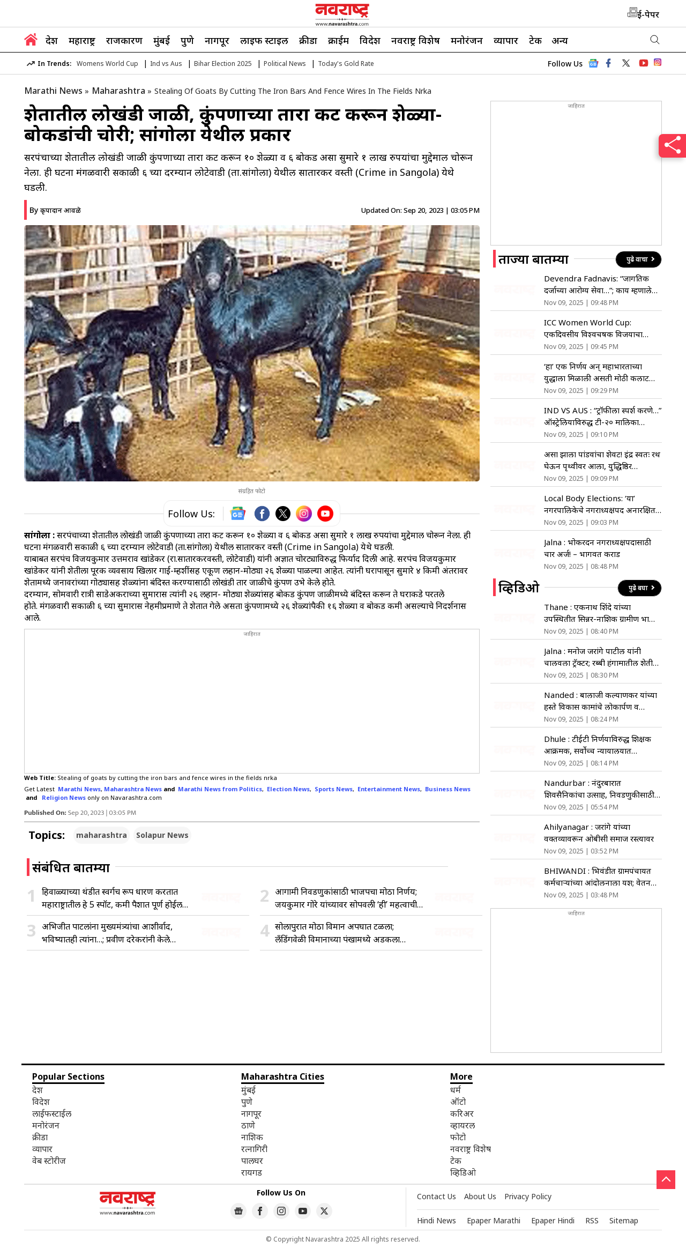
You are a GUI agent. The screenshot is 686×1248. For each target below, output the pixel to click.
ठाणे (248, 1125)
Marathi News (53, 90)
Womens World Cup (107, 63)
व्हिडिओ (463, 1172)
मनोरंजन (467, 40)
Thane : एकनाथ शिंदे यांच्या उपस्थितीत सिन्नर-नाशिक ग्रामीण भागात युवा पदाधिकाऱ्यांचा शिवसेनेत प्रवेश (602, 613)
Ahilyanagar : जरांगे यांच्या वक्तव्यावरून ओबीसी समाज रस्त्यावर (599, 832)
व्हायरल (462, 1125)
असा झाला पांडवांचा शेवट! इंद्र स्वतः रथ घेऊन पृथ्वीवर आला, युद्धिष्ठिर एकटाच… (602, 460)
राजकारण (124, 40)
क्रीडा (308, 40)
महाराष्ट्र (82, 40)
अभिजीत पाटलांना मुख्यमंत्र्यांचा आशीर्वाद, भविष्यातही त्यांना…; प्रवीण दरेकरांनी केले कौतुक (107, 933)
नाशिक (252, 1137)
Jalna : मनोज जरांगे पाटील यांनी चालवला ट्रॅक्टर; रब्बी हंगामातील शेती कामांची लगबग (598, 656)
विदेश (370, 40)
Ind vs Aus (166, 63)
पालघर (252, 1161)
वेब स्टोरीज (49, 1161)
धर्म (455, 1090)
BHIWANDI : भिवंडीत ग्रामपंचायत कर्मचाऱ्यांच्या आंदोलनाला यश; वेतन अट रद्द (597, 876)
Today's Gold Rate (346, 63)
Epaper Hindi (553, 1220)
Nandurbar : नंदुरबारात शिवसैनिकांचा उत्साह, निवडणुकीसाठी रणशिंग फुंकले (599, 788)
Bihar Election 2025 (223, 63)
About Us (480, 1196)
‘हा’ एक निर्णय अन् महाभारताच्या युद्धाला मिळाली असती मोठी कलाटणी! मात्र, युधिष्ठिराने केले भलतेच (601, 372)
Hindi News (436, 1220)
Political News (285, 63)
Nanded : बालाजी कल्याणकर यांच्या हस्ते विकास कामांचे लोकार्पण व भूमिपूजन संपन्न (600, 700)
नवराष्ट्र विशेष (415, 40)
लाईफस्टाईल (51, 1113)
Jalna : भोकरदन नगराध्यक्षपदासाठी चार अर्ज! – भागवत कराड (597, 548)
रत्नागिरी (254, 1149)
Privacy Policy (527, 1196)
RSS (592, 1220)
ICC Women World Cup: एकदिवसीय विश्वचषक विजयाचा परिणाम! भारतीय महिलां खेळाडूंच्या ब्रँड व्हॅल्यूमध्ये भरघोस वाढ (601, 328)
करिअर (462, 1113)
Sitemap (623, 1220)
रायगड (251, 1172)
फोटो (458, 1137)
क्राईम (338, 40)
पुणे (187, 40)
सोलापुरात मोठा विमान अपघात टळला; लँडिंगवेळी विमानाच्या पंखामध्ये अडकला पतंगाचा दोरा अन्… (337, 933)
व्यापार (506, 40)
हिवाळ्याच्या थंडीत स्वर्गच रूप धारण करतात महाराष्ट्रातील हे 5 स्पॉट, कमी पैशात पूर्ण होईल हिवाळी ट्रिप (112, 898)
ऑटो (458, 1102)
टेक (535, 40)
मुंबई (161, 40)
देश (52, 40)
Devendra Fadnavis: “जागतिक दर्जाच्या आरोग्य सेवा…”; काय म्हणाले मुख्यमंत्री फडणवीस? (598, 284)
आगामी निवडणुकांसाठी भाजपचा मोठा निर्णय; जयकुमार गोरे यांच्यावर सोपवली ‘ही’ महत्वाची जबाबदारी (346, 898)
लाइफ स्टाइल (264, 40)
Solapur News (162, 835)
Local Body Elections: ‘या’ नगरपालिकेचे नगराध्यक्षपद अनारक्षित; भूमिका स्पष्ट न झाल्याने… (600, 504)
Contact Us (436, 1196)
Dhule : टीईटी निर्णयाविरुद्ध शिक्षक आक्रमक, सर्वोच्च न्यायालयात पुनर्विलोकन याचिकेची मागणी (597, 744)
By (55, 210)
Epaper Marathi (493, 1220)
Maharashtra (118, 90)
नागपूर (217, 40)
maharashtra (101, 835)
